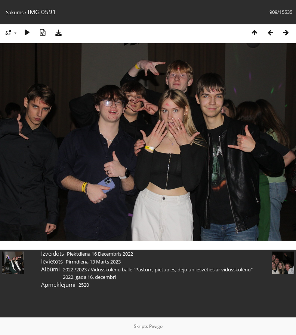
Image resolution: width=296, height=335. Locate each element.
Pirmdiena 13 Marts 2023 (93, 261)
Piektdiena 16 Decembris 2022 (100, 253)
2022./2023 (75, 269)
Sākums (15, 12)
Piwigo (156, 326)
